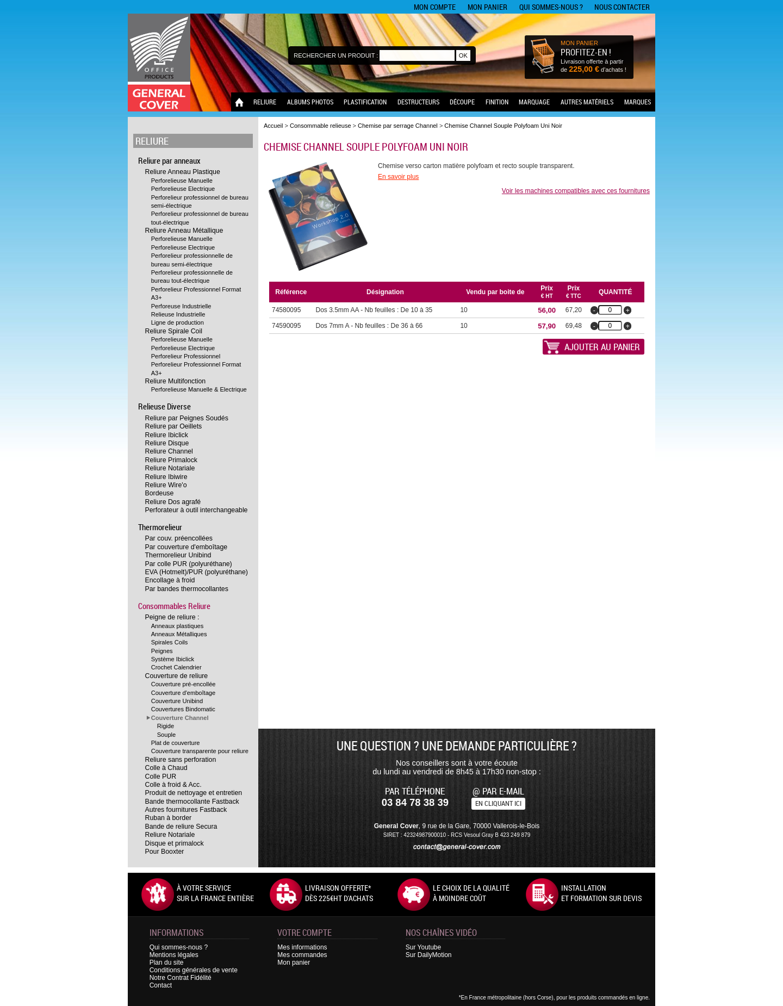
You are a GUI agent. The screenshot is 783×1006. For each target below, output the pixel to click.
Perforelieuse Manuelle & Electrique (199, 389)
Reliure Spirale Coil (173, 331)
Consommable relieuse (320, 125)
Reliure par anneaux (169, 160)
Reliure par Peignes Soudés (186, 418)
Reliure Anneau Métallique (184, 230)
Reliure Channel (169, 451)
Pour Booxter (164, 851)
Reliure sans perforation (180, 759)
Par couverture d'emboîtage (186, 547)
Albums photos (310, 101)
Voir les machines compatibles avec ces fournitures (576, 191)
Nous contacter (622, 7)
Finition (497, 101)
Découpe (462, 101)
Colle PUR (160, 776)
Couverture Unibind (177, 701)
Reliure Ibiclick (166, 435)
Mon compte (435, 7)
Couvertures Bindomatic (183, 709)
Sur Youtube (423, 947)
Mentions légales (174, 955)
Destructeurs (418, 101)
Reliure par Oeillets (173, 426)
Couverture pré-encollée (183, 684)
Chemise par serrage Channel (398, 125)
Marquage (534, 101)
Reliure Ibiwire (166, 477)
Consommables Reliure (174, 605)
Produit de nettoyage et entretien (194, 793)
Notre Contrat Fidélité (181, 978)
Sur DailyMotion (429, 955)
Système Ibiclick (172, 659)
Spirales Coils (169, 642)
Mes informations (302, 947)
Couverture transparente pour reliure (199, 751)
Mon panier (487, 7)
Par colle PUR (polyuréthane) (188, 564)
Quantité (615, 292)
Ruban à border (168, 818)
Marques (637, 101)
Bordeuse (159, 493)
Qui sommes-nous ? (551, 7)
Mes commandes (302, 955)
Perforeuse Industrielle (181, 306)
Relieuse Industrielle (178, 314)
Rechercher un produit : (336, 55)
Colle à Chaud (166, 768)
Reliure (264, 101)
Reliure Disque (167, 443)
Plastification (365, 101)
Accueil (273, 125)
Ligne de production (177, 322)
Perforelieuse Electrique (183, 188)
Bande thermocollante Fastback (192, 801)
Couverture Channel (180, 718)
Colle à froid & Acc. (173, 784)
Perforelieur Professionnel (185, 356)
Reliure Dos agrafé (173, 502)
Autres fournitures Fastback (186, 810)
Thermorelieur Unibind (178, 555)
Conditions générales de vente (194, 970)
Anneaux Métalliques (179, 634)
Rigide (165, 726)
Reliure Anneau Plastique (182, 172)
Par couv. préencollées (179, 538)
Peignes (162, 651)
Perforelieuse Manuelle (182, 180)
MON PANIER (579, 43)
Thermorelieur (160, 526)
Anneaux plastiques (177, 626)
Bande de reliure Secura (181, 826)
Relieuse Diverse (164, 406)
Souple (166, 734)
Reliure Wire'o (166, 485)
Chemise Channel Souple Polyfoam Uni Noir (503, 125)
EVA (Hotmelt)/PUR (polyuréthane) (196, 572)
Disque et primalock (174, 843)
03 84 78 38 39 (415, 802)
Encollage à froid (170, 580)
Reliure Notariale (170, 468)
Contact (161, 985)
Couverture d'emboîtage (183, 693)
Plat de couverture (175, 743)
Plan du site (167, 962)
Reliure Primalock (171, 460)
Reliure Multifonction (175, 381)
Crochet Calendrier (176, 667)
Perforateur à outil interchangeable (196, 510)
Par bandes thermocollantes (186, 589)
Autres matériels (587, 101)
